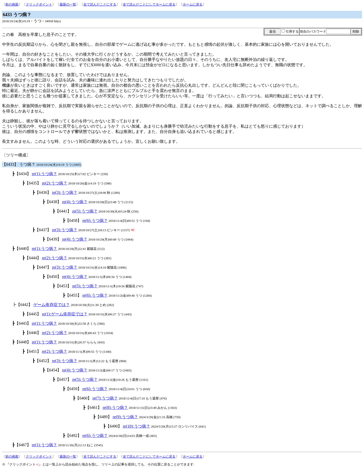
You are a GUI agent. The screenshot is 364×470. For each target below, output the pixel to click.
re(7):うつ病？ (105, 398)
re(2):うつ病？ (54, 183)
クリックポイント (39, 4)
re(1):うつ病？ (44, 174)
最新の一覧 (68, 4)
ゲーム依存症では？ (51, 304)
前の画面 (11, 4)
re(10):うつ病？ (136, 426)
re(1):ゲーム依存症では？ (64, 314)
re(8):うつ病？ (115, 407)
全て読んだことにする (99, 4)
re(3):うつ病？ (64, 192)
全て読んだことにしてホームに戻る (149, 4)
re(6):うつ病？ (95, 220)
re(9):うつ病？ (125, 417)
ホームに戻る (192, 4)
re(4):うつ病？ (74, 202)
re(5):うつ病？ (85, 211)
